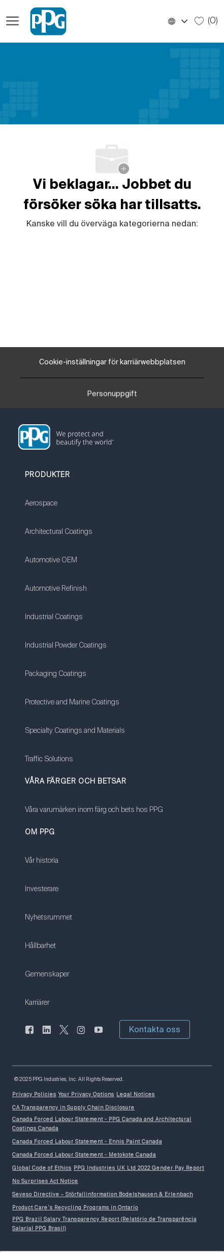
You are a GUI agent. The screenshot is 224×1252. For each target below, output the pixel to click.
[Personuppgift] (112, 396)
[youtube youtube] (98, 1035)
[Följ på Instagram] (81, 1035)
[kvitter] (64, 1035)
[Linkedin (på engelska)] (46, 1035)
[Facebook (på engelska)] (29, 1035)
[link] (75, 509)
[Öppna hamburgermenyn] (12, 21)
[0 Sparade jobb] (206, 20)
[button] (177, 21)
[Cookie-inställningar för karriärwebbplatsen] (112, 362)
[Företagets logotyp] (43, 21)
